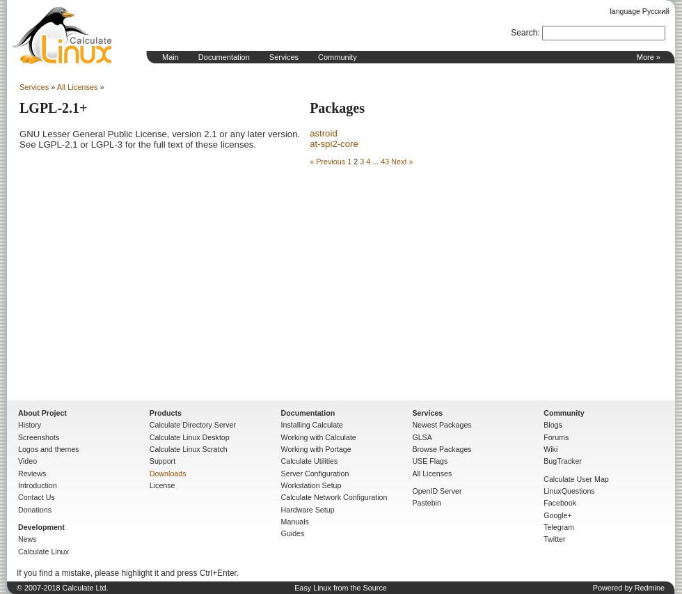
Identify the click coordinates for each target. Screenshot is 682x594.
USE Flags (429, 461)
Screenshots (38, 437)
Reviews (32, 473)
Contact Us (36, 497)
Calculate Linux (43, 551)
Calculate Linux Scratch (189, 449)
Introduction (37, 485)
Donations (34, 510)
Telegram (559, 527)
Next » (402, 161)
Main (170, 57)
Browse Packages (441, 449)
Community (337, 57)
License (162, 485)
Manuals (295, 521)
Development (41, 527)
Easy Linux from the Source (340, 588)
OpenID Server (436, 491)
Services (284, 57)
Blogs (553, 425)
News (27, 539)
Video (27, 461)
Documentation (224, 57)
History (29, 425)
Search (524, 33)
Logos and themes (48, 449)
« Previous (327, 161)
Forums (556, 437)
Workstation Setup (311, 485)
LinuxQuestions (569, 491)
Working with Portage (316, 449)
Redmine (650, 588)
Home (62, 35)
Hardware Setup (308, 510)
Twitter (554, 539)
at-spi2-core (334, 144)
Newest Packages (441, 425)
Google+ (558, 515)
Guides (293, 533)
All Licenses (77, 87)
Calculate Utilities (309, 461)
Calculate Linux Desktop (190, 437)
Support (162, 461)
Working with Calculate (318, 437)
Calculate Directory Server (193, 425)
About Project (42, 413)
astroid (324, 133)
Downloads (168, 473)
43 (385, 161)
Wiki (550, 449)
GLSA (421, 437)
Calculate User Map (576, 479)
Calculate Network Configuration (334, 497)
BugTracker (563, 461)
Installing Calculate (312, 425)
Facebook (560, 503)
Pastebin (426, 503)
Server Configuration (315, 473)
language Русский (639, 11)
